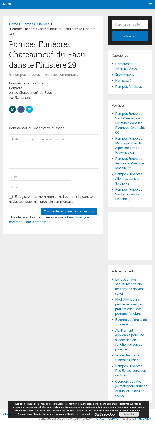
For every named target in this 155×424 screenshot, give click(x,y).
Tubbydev (144, 418)
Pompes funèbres (26, 75)
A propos (114, 418)
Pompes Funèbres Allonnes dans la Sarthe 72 (128, 178)
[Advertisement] (133, 235)
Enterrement (124, 74)
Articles (101, 418)
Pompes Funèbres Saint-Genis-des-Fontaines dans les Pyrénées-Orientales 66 (130, 123)
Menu (7, 4)
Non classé (123, 80)
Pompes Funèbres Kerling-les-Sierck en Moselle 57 (130, 163)
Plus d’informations (105, 414)
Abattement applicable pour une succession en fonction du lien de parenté (129, 340)
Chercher (130, 36)
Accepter (129, 414)
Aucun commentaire (63, 75)
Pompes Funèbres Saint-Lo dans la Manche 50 (128, 194)
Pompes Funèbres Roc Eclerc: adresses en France (130, 370)
